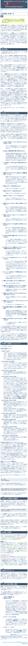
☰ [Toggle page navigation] (26, 1)
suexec (2, 483)
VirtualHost (20, 543)
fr (20, 634)
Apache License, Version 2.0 (12, 637)
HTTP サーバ (8, 9)
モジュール (4, 642)
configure (3, 464)
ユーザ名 (18, 371)
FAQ (17, 642)
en (18, 634)
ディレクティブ (11, 642)
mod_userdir (20, 537)
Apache (2, 9)
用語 (19, 642)
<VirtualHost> (13, 548)
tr (26, 634)
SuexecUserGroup (9, 536)
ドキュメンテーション (16, 9)
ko (24, 634)
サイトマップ (24, 642)
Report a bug (24, 643)
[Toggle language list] (2, 16)
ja (22, 634)
